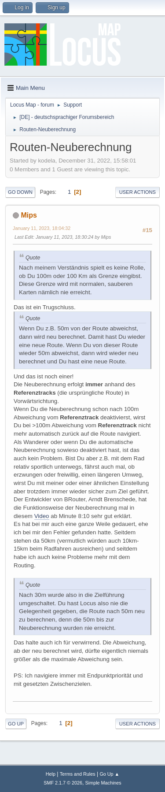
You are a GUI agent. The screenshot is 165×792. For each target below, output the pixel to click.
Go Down (20, 192)
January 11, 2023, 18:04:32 (41, 228)
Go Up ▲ (109, 774)
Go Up (16, 723)
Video (41, 516)
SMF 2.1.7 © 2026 (63, 782)
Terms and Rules (77, 774)
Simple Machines (103, 782)
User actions (137, 192)
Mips (29, 215)
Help (50, 774)
